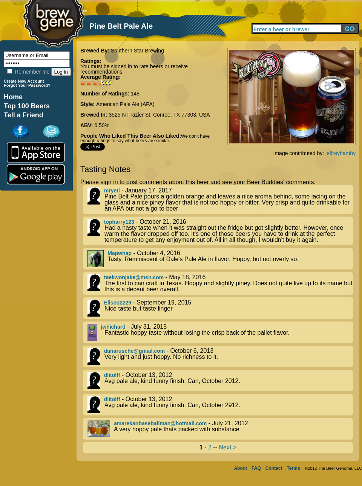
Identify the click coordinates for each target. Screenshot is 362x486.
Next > (227, 447)
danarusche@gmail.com (134, 351)
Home (13, 97)
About (240, 468)
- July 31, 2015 (220, 332)
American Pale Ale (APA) (125, 104)
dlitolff (112, 375)
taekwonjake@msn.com (134, 277)
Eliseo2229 (117, 303)
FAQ (256, 468)
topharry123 (119, 222)
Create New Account (24, 81)
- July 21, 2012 (220, 428)
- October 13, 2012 (220, 380)
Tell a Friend (23, 115)
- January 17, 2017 (220, 200)
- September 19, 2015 (220, 308)
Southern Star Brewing (137, 51)
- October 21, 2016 (220, 231)
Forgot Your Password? (27, 85)
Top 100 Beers (27, 106)
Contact (273, 468)
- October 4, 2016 (220, 258)
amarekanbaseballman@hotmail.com (160, 423)
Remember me (28, 72)
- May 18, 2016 (220, 283)
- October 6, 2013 (220, 356)
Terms (293, 468)
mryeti (112, 191)
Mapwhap (119, 253)
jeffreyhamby (340, 153)
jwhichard (113, 327)
